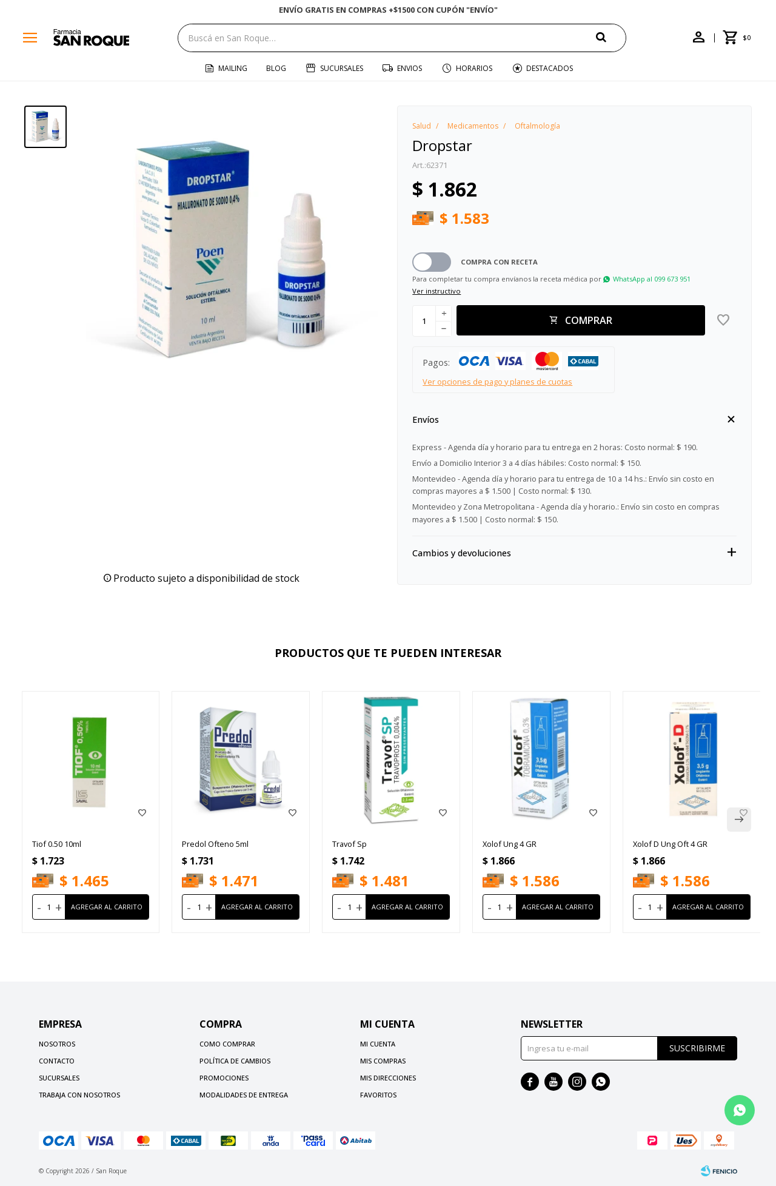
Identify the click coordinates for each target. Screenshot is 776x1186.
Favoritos (378, 1094)
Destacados (549, 68)
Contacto (57, 1060)
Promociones (224, 1077)
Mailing (232, 68)
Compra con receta (499, 261)
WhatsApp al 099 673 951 (652, 278)
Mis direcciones (388, 1077)
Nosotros (57, 1043)
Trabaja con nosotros (79, 1094)
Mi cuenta (377, 1043)
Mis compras (383, 1060)
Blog (276, 68)
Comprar (588, 320)
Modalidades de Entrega (243, 1094)
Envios (409, 68)
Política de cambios (234, 1060)
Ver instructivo (436, 290)
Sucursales (341, 68)
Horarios (474, 68)
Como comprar (227, 1043)
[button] (611, 37)
